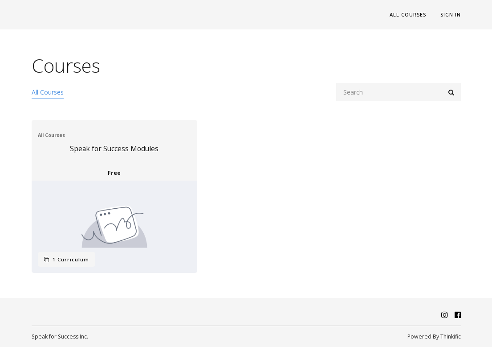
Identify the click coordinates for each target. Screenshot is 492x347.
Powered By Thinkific (434, 336)
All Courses (408, 14)
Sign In (450, 14)
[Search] (398, 92)
